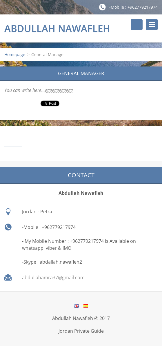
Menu (152, 24)
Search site (137, 24)
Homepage (14, 54)
